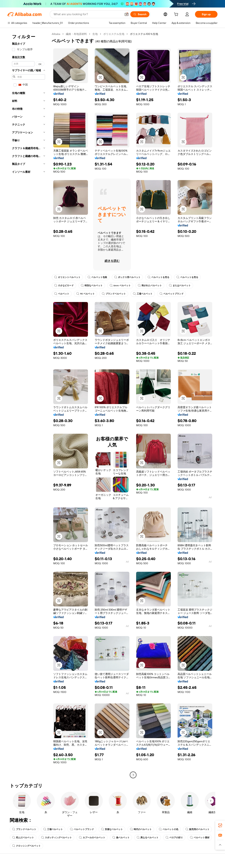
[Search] (139, 14)
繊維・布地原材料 (76, 33)
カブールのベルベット (92, 837)
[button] (126, 14)
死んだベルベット (23, 837)
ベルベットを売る (158, 277)
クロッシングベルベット (26, 845)
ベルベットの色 (168, 829)
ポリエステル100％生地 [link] (144, 33)
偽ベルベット (121, 837)
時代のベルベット (141, 829)
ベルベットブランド (172, 293)
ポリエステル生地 (113, 33)
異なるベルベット (147, 837)
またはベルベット (180, 285)
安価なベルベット (112, 829)
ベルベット (61, 293)
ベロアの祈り (174, 837)
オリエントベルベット (67, 277)
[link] (220, 825)
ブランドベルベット (114, 293)
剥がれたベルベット (150, 285)
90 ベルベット (85, 293)
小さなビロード (64, 285)
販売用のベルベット (197, 829)
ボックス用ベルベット (127, 277)
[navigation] (28, 405)
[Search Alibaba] (87, 14)
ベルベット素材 (199, 837)
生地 (95, 33)
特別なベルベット (92, 285)
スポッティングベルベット (56, 837)
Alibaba (56, 33)
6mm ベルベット (120, 285)
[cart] (177, 14)
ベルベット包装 (97, 277)
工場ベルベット (142, 293)
